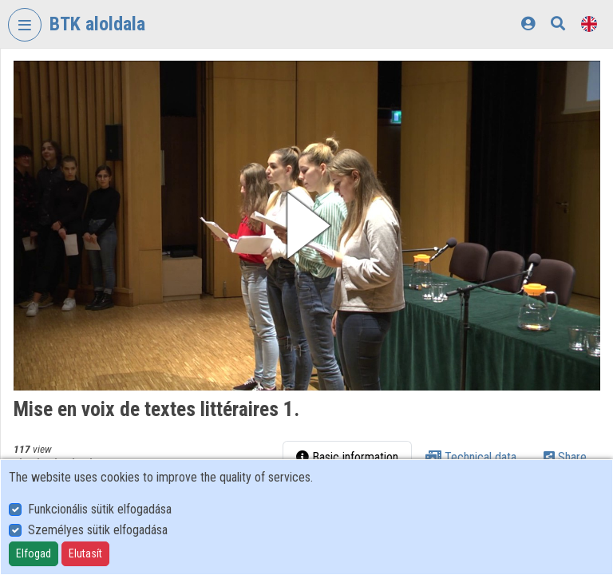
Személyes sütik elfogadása (98, 529)
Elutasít (85, 553)
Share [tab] (565, 457)
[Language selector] (589, 23)
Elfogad (33, 553)
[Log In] (528, 23)
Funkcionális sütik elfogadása (100, 509)
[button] (307, 226)
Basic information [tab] (347, 457)
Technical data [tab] (470, 457)
